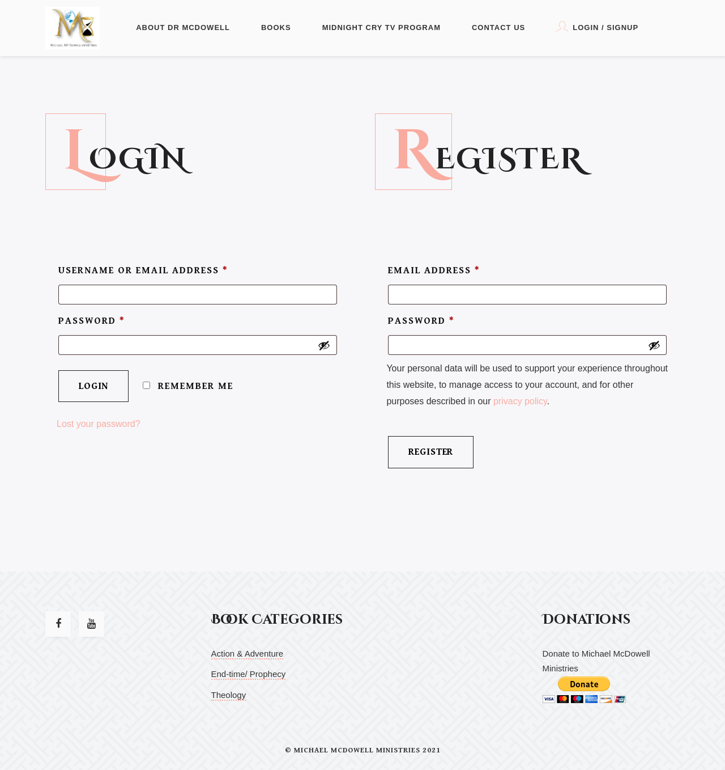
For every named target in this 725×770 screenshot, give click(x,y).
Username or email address (143, 270)
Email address (434, 270)
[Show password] (324, 347)
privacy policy (520, 404)
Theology (228, 695)
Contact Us (498, 27)
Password (91, 322)
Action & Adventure (247, 653)
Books (276, 27)
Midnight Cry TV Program (381, 27)
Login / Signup (597, 26)
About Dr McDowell (183, 27)
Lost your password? (98, 427)
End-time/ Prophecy (248, 674)
